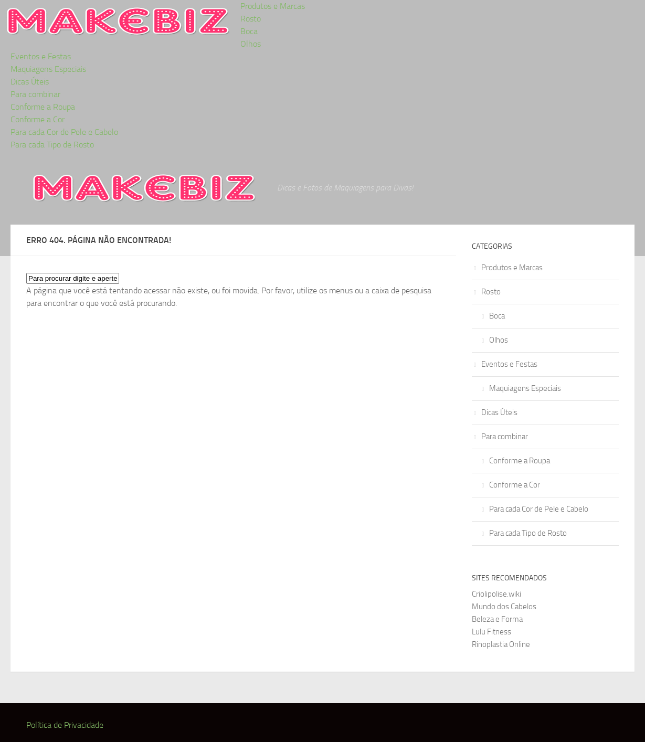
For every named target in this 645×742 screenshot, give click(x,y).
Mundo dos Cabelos (504, 606)
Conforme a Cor (37, 119)
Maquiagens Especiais (48, 69)
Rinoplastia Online (501, 644)
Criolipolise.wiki (496, 594)
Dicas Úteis (29, 82)
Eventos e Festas (40, 56)
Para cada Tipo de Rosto (52, 145)
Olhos (250, 44)
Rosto (250, 19)
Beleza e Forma (497, 619)
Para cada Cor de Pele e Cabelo (64, 132)
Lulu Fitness (491, 632)
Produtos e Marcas (272, 6)
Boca (249, 31)
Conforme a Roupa (42, 107)
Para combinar (35, 94)
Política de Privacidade (64, 725)
